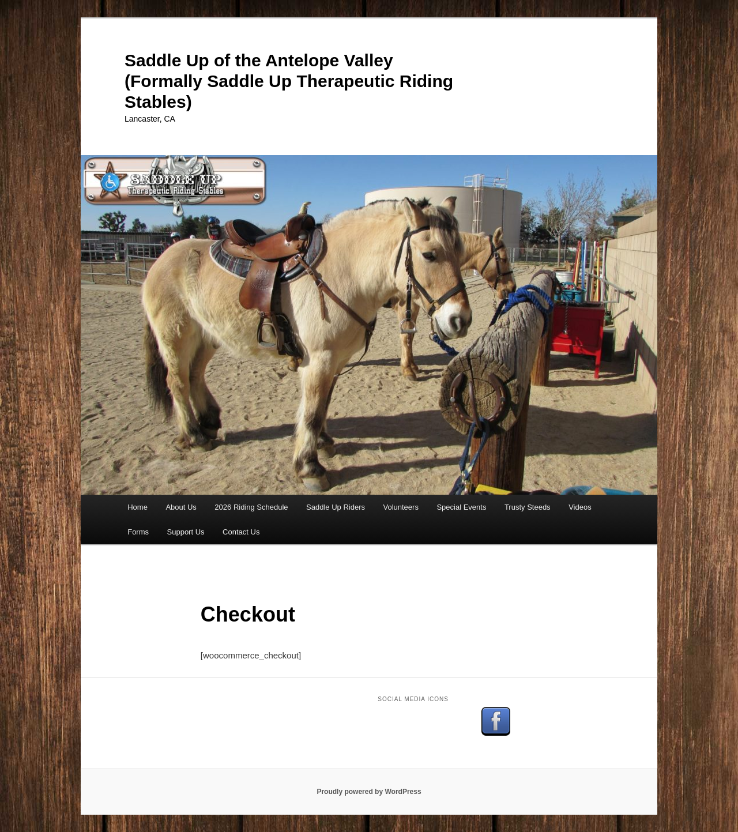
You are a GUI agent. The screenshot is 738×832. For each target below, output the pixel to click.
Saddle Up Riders (335, 507)
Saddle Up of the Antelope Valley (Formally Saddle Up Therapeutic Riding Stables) (289, 81)
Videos (580, 507)
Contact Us (241, 532)
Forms (138, 532)
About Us (180, 507)
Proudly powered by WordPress (369, 792)
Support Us (186, 532)
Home (137, 507)
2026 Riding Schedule (251, 507)
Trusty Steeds (527, 507)
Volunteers (400, 507)
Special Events (461, 507)
